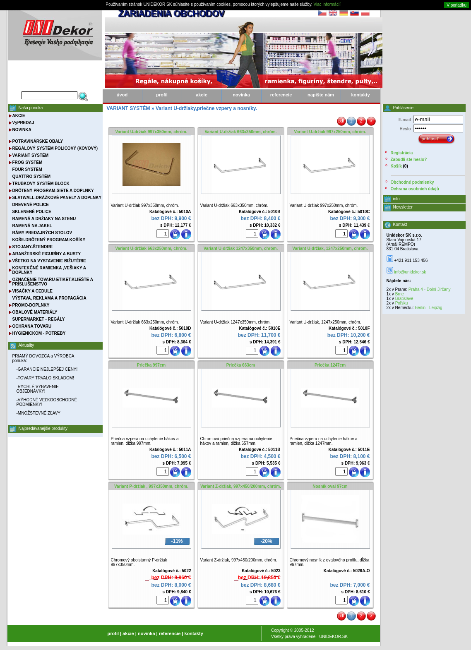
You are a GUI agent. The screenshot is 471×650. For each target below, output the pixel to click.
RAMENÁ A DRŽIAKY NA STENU (44, 218)
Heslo (405, 129)
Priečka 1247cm (330, 365)
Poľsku (401, 303)
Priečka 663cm (240, 365)
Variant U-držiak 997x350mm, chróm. (151, 132)
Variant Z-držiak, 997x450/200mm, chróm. (240, 486)
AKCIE (18, 115)
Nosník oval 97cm (329, 486)
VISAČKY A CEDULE (32, 291)
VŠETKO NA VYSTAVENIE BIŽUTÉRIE (49, 261)
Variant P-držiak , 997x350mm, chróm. (151, 486)
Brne (399, 294)
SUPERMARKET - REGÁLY (38, 319)
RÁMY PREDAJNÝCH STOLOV (42, 232)
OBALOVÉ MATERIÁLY (35, 312)
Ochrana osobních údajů (415, 189)
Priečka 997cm (151, 365)
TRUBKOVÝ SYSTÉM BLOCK (41, 183)
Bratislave (404, 298)
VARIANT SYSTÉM (30, 155)
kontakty (360, 94)
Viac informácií (327, 4)
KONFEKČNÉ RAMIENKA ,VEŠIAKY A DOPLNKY (49, 270)
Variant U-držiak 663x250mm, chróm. (151, 248)
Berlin (420, 307)
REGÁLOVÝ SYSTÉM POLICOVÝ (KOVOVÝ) (55, 148)
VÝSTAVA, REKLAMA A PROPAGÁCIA (49, 298)
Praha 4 (416, 289)
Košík (396, 166)
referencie (281, 94)
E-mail (405, 120)
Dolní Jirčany (439, 289)
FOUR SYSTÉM (27, 169)
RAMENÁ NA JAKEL (32, 225)
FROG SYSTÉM (27, 162)
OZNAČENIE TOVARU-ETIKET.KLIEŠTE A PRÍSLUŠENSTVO (52, 281)
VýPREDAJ (23, 122)
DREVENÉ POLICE (30, 204)
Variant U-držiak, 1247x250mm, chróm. (330, 248)
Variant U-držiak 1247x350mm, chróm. (241, 248)
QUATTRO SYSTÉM (31, 176)
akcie (201, 94)
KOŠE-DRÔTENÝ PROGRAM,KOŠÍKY (49, 239)
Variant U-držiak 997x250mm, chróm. (330, 132)
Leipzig (435, 307)
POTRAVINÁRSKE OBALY (37, 141)
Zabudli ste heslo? (409, 159)
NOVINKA (21, 129)
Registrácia (402, 153)
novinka (241, 94)
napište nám (321, 94)
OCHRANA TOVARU (32, 326)
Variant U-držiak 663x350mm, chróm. (241, 132)
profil (162, 94)
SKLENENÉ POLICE (31, 211)
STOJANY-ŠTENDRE (32, 247)
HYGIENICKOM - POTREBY (39, 333)
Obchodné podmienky (412, 182)
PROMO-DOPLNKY (31, 305)
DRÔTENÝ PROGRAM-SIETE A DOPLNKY (53, 190)
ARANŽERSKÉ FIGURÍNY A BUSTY (46, 254)
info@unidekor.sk (410, 272)
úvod (122, 94)
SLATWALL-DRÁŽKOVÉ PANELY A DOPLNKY (57, 197)
